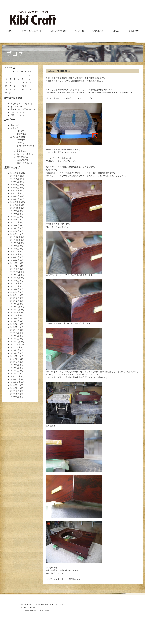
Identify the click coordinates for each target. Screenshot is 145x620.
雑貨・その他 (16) (24, 163)
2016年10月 (15, 173)
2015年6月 (14, 219)
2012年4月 (14, 330)
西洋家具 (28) (22, 160)
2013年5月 (14, 292)
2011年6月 (14, 359)
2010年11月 (15, 379)
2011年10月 (15, 347)
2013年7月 (14, 286)
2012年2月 (14, 336)
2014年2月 (14, 266)
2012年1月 (14, 339)
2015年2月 (14, 231)
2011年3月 (14, 368)
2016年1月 (14, 199)
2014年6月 (14, 254)
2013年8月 (14, 283)
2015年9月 (14, 211)
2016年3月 (14, 193)
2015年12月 (15, 202)
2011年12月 (15, 341)
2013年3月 (14, 298)
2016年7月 (14, 182)
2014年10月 (15, 243)
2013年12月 (15, 272)
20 (23, 86)
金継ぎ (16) (21, 134)
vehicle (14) (21, 143)
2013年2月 (14, 301)
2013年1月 (14, 304)
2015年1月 (14, 234)
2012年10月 (15, 312)
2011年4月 (14, 365)
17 (10, 86)
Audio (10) (21, 140)
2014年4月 (14, 260)
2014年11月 (15, 240)
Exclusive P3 (53, 71)
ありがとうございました (21, 103)
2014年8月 (14, 248)
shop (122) (14, 125)
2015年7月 (14, 216)
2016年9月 (14, 176)
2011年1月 (14, 373)
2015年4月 (14, 225)
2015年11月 (15, 205)
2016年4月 (14, 190)
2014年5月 (14, 257)
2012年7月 (14, 321)
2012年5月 (14, 327)
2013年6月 (14, 289)
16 (6, 86)
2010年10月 (15, 382)
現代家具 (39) (22, 157)
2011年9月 (14, 350)
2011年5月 (14, 362)
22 (30, 86)
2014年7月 (14, 251)
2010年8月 (14, 388)
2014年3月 (14, 263)
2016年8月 (14, 179)
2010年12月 (15, 376)
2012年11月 (15, 309)
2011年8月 (14, 353)
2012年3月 (14, 333)
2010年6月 (14, 394)
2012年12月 (15, 307)
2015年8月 (14, 214)
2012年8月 (14, 318)
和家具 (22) (21, 151)
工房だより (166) (17, 137)
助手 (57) (14, 128)
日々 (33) (20, 131)
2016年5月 (14, 187)
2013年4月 (14, 295)
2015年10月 (15, 208)
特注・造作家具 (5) (25, 154)
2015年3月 (14, 228)
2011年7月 (14, 356)
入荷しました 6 (17, 112)
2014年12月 (15, 237)
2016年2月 (14, 196)
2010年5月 (14, 397)
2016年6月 (14, 185)
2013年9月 (14, 280)
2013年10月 (15, 278)
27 (23, 89)
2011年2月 (14, 370)
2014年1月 (14, 269)
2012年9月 (14, 315)
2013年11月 (15, 275)
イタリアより (16, 106)
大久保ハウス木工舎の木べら (23, 109)
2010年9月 (14, 385)
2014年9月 (14, 246)
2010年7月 (14, 391)
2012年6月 (14, 324)
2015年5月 (14, 222)
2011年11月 (15, 344)
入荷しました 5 (17, 115)
